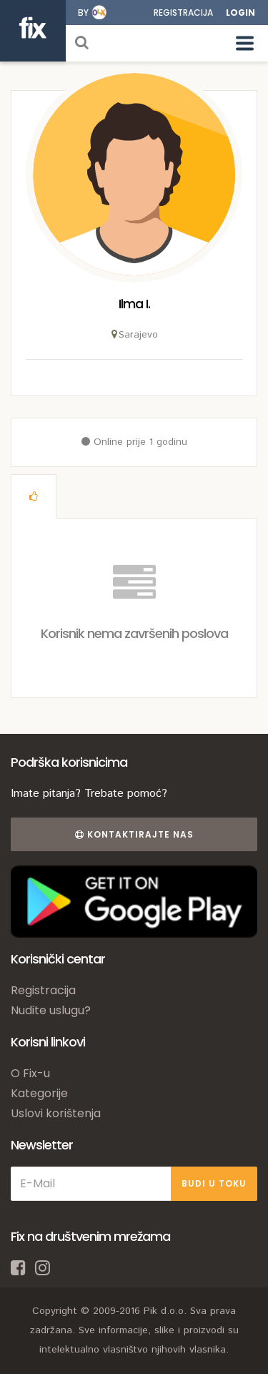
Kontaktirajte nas (134, 834)
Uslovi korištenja (56, 1113)
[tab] (33, 496)
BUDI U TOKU (214, 1183)
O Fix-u (30, 1073)
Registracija (183, 12)
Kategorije (39, 1093)
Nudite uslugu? (51, 1010)
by (83, 12)
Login (240, 12)
